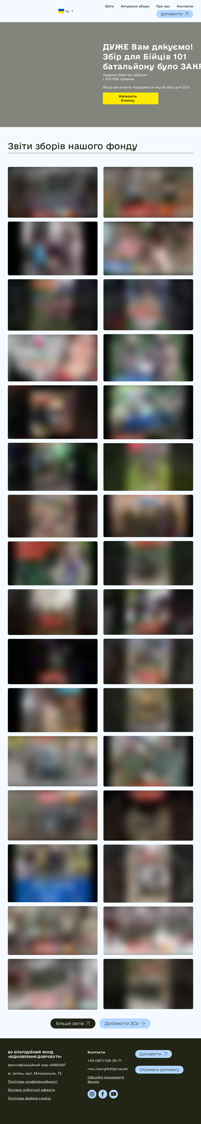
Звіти (109, 6)
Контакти (185, 6)
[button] (174, 14)
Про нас (163, 6)
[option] (64, 11)
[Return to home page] (30, 11)
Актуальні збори (135, 6)
